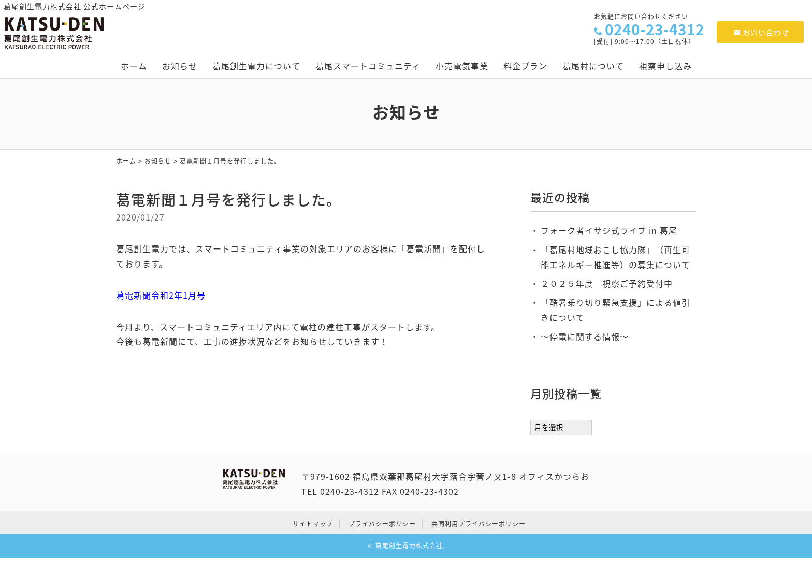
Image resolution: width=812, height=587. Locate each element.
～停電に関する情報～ (585, 336)
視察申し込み (665, 66)
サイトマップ (313, 524)
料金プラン (525, 66)
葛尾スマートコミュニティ (368, 66)
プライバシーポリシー (382, 524)
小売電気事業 (462, 66)
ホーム (134, 66)
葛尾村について (593, 66)
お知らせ (179, 66)
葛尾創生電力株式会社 (409, 545)
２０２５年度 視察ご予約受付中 (607, 283)
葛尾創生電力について (256, 66)
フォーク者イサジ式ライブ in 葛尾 (609, 230)
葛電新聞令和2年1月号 (161, 295)
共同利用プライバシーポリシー (478, 524)
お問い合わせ (761, 32)
